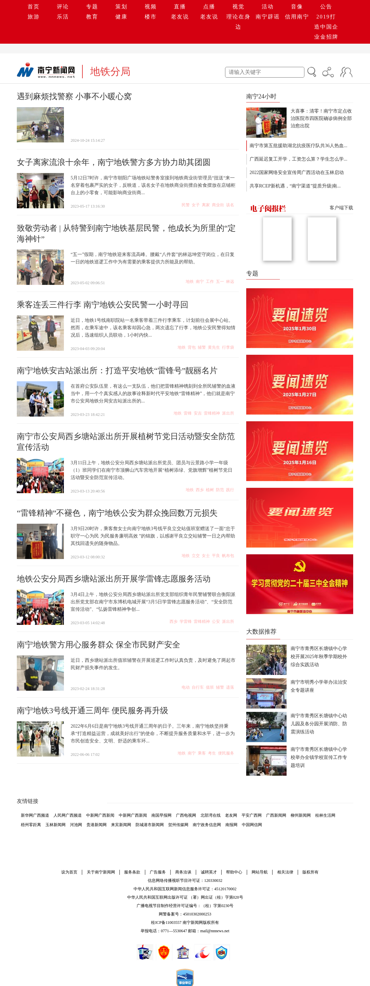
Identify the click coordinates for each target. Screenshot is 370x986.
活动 (268, 6)
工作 (210, 281)
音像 (297, 6)
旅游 (34, 16)
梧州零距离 (31, 824)
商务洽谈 (183, 872)
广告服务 (158, 872)
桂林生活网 (325, 815)
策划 (121, 6)
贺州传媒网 (178, 824)
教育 (92, 16)
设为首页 (69, 872)
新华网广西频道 (35, 815)
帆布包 (228, 555)
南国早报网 (161, 815)
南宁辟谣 (268, 16)
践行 (230, 489)
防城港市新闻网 (150, 824)
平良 (216, 555)
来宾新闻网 (121, 824)
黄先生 (214, 347)
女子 (196, 205)
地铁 (190, 281)
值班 (210, 687)
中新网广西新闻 (100, 815)
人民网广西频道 (67, 815)
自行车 (198, 687)
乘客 (202, 753)
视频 (151, 6)
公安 (216, 621)
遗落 (230, 687)
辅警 (202, 347)
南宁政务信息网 (207, 824)
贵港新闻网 (96, 824)
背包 (192, 347)
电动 (186, 687)
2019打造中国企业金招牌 (326, 27)
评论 (63, 6)
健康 (121, 16)
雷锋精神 (212, 413)
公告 (326, 6)
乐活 (63, 16)
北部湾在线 (210, 815)
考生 (212, 753)
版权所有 (310, 872)
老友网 (231, 815)
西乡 (200, 489)
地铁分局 (110, 71)
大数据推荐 (261, 631)
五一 (220, 281)
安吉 (198, 413)
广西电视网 (186, 815)
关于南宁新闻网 (101, 872)
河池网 (76, 824)
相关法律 (285, 872)
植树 (210, 489)
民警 (186, 205)
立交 (196, 555)
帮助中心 (234, 872)
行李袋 (228, 347)
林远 (230, 281)
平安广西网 (252, 815)
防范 (220, 489)
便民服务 (226, 753)
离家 (206, 205)
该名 (230, 205)
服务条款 (132, 872)
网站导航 (260, 872)
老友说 (180, 16)
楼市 (151, 16)
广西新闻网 (276, 815)
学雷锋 (186, 621)
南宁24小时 (261, 96)
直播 (180, 6)
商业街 (218, 205)
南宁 (200, 281)
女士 (206, 555)
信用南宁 (297, 16)
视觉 (238, 6)
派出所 (228, 413)
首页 (34, 6)
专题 (92, 6)
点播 (209, 6)
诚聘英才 (209, 872)
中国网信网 (252, 824)
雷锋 (188, 413)
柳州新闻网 (301, 815)
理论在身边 (238, 22)
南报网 (231, 824)
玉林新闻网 (55, 824)
